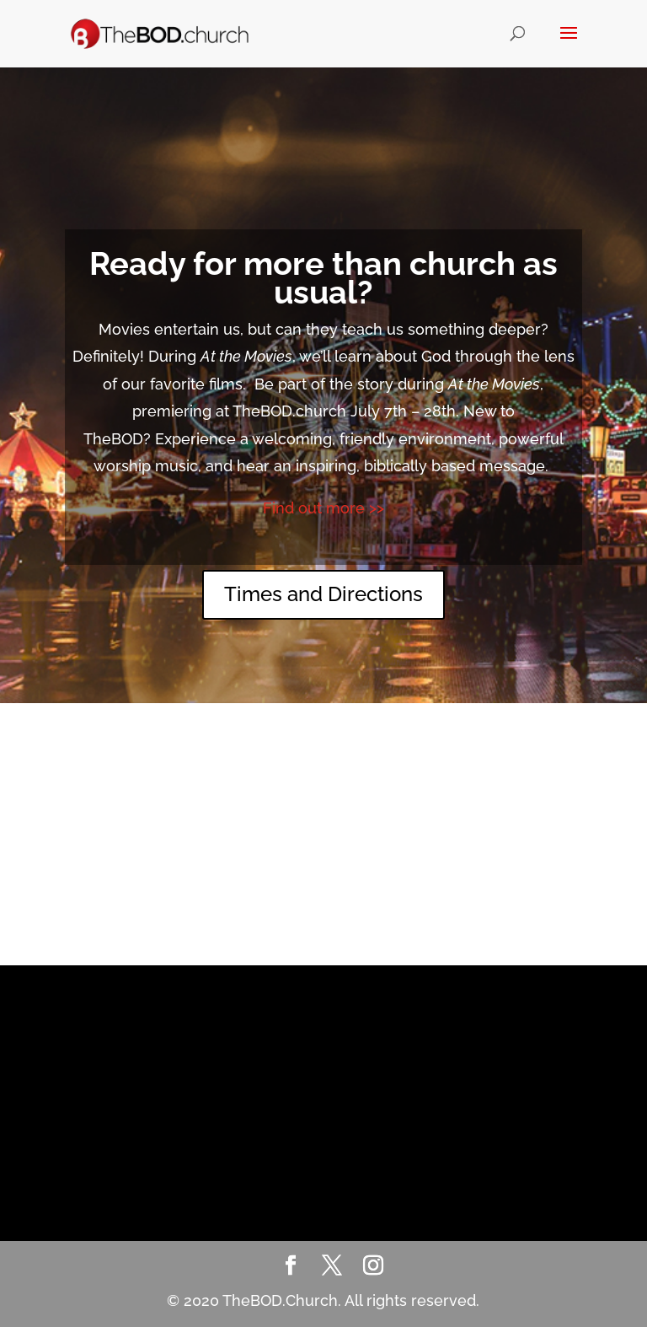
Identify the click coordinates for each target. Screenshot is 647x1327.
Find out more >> (323, 508)
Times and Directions (323, 594)
